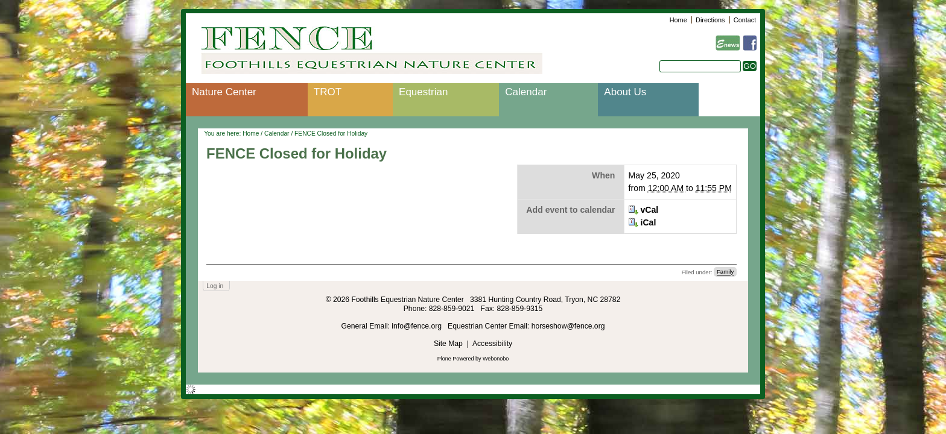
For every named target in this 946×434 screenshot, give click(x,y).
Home (678, 20)
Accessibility (492, 343)
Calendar (526, 92)
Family (725, 272)
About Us (625, 92)
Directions (710, 20)
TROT (327, 92)
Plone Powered (455, 359)
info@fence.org (417, 326)
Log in (214, 286)
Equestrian (423, 92)
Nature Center (224, 92)
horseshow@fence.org (568, 326)
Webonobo (496, 359)
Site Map (448, 343)
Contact (745, 20)
